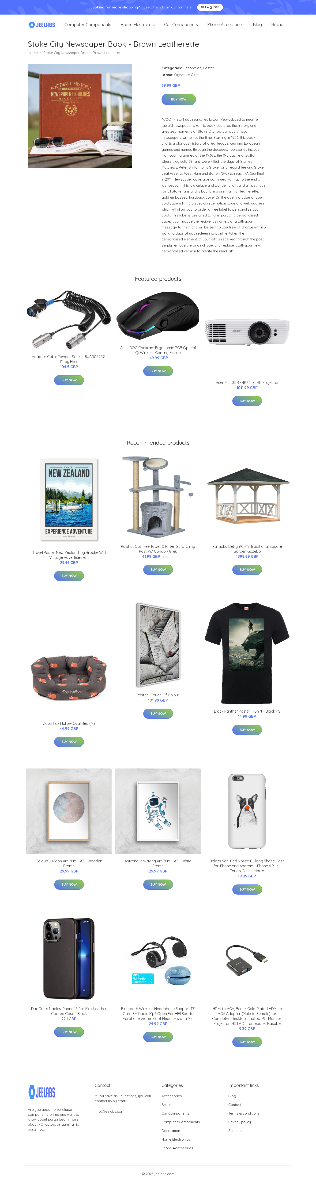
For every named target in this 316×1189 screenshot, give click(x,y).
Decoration (192, 75)
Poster (208, 75)
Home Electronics (137, 28)
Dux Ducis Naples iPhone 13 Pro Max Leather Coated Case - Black (69, 1018)
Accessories (172, 1103)
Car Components (181, 28)
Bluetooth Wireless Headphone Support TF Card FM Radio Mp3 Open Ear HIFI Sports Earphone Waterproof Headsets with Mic (158, 1020)
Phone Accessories (225, 28)
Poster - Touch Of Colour (158, 702)
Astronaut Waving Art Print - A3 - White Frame (158, 870)
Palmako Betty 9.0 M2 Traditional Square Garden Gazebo (247, 555)
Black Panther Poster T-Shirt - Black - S (247, 718)
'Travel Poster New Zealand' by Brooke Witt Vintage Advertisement (69, 562)
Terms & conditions (244, 1120)
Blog (257, 28)
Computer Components (87, 28)
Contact (234, 1111)
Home (33, 59)
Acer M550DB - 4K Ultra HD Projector (247, 389)
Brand (277, 28)
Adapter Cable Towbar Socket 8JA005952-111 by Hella (69, 366)
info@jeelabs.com (109, 1118)
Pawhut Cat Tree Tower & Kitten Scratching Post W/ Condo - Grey (158, 555)
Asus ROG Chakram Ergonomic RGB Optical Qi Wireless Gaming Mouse (158, 357)
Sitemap (235, 1137)
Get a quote (210, 7)
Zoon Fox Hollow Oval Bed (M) (69, 730)
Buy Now (178, 106)
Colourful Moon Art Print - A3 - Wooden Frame (69, 870)
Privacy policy (239, 1129)
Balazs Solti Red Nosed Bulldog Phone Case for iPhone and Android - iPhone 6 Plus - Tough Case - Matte (247, 873)
